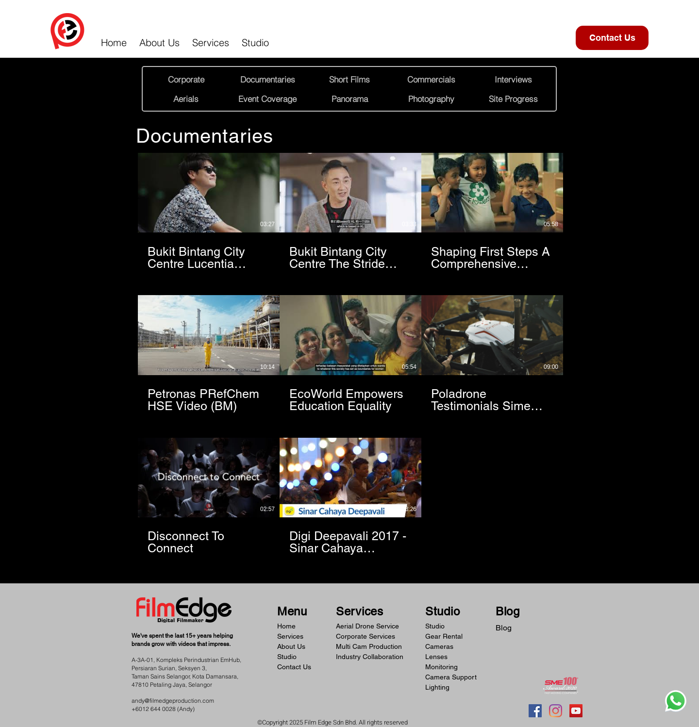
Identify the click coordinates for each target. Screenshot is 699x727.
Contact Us (294, 667)
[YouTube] (575, 710)
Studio (287, 657)
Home (286, 626)
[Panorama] (349, 98)
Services (290, 636)
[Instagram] (555, 710)
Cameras (439, 646)
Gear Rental (444, 636)
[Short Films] (349, 79)
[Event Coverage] (267, 98)
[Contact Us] (612, 38)
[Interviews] (513, 79)
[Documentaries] (267, 79)
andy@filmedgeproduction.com (173, 700)
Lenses (436, 657)
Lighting (437, 687)
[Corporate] (186, 79)
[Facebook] (535, 710)
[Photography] (431, 98)
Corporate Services (365, 636)
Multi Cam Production (369, 646)
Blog (504, 627)
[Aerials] (186, 98)
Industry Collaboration (369, 657)
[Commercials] (431, 79)
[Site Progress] (513, 98)
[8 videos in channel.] (350, 354)
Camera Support (451, 677)
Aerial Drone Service (367, 626)
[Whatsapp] (675, 701)
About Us (291, 646)
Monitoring (441, 667)
